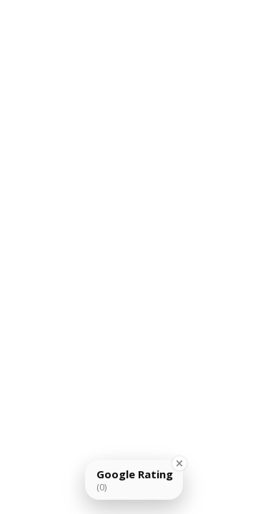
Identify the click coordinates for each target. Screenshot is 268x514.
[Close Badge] (179, 463)
